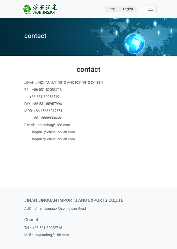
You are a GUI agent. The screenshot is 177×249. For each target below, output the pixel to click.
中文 (112, 9)
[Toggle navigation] (150, 9)
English (128, 9)
